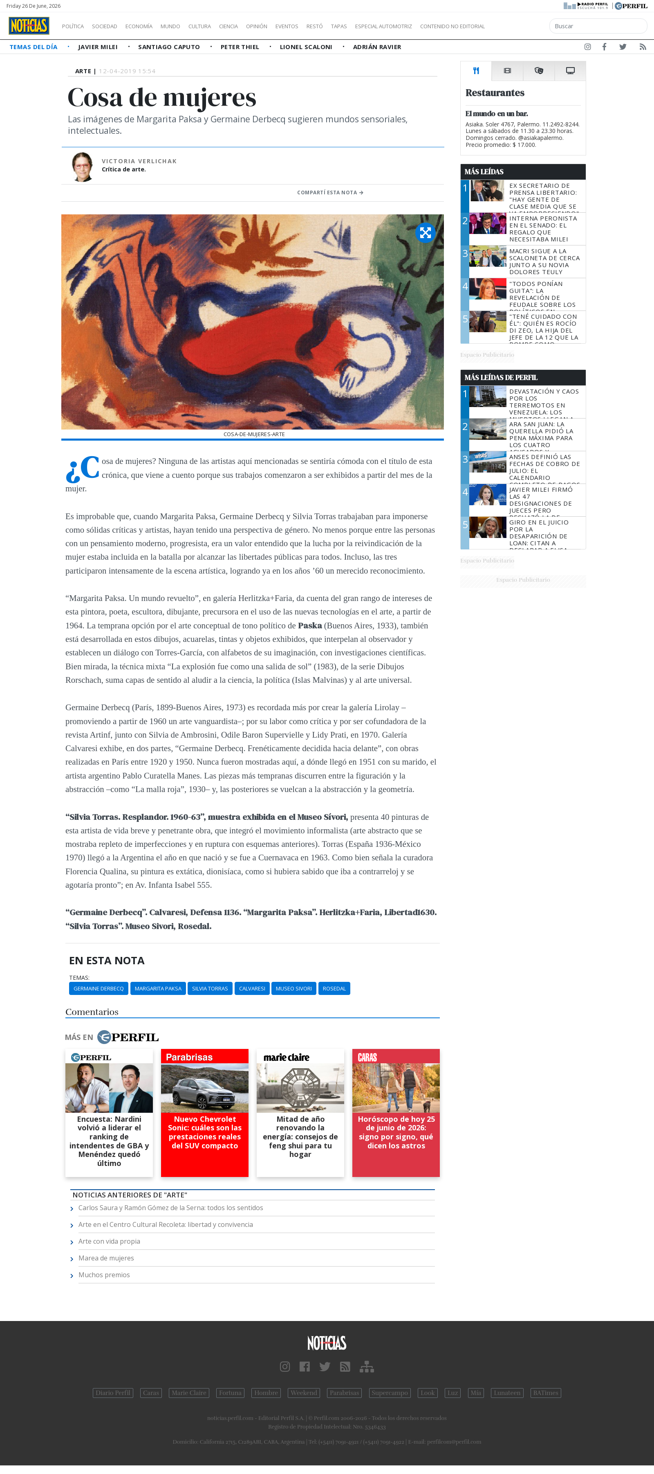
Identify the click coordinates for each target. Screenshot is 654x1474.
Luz (453, 1393)
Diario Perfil (113, 1393)
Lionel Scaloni (307, 47)
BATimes (545, 1393)
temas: (79, 977)
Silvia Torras (210, 988)
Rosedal (334, 988)
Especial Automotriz (438, 26)
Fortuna (230, 1393)
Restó (358, 26)
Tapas (385, 26)
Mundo (189, 26)
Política (76, 26)
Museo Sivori (294, 988)
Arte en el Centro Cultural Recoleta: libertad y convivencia (165, 1224)
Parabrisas (344, 1393)
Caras (151, 1393)
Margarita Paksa (158, 988)
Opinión (290, 26)
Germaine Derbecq (99, 988)
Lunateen (507, 1393)
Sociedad (113, 26)
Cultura (223, 26)
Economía (153, 26)
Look (428, 1393)
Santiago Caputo (170, 47)
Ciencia (257, 26)
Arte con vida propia (109, 1241)
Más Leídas (484, 172)
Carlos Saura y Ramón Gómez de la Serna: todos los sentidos (170, 1207)
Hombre (266, 1393)
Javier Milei (99, 47)
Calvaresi (252, 988)
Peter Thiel (241, 47)
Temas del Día (34, 47)
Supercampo (390, 1393)
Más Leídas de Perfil (501, 378)
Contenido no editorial (522, 26)
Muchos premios (104, 1274)
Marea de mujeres (106, 1257)
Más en (112, 1037)
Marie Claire (189, 1393)
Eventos (326, 26)
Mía (476, 1393)
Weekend (304, 1393)
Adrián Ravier (377, 47)
